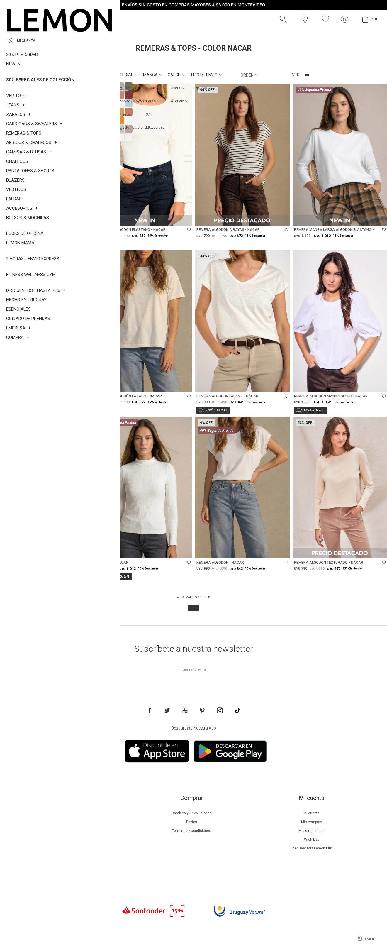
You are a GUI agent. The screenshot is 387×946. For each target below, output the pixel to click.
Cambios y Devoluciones (192, 813)
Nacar (45, 61)
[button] (284, 19)
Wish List (311, 839)
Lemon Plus (71, 831)
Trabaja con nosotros (72, 875)
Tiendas (71, 857)
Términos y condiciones (191, 831)
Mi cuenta (311, 813)
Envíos (191, 822)
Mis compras (311, 822)
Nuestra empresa (72, 813)
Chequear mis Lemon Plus (311, 848)
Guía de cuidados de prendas (72, 839)
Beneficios (71, 822)
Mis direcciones (311, 831)
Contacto (71, 866)
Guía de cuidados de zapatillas (72, 848)
